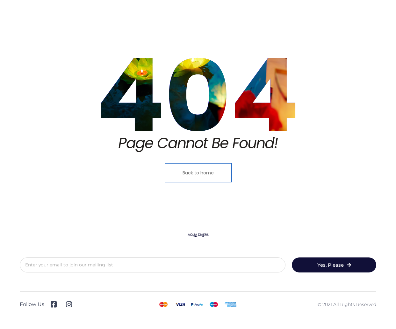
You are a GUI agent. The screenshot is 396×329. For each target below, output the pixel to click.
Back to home (198, 173)
